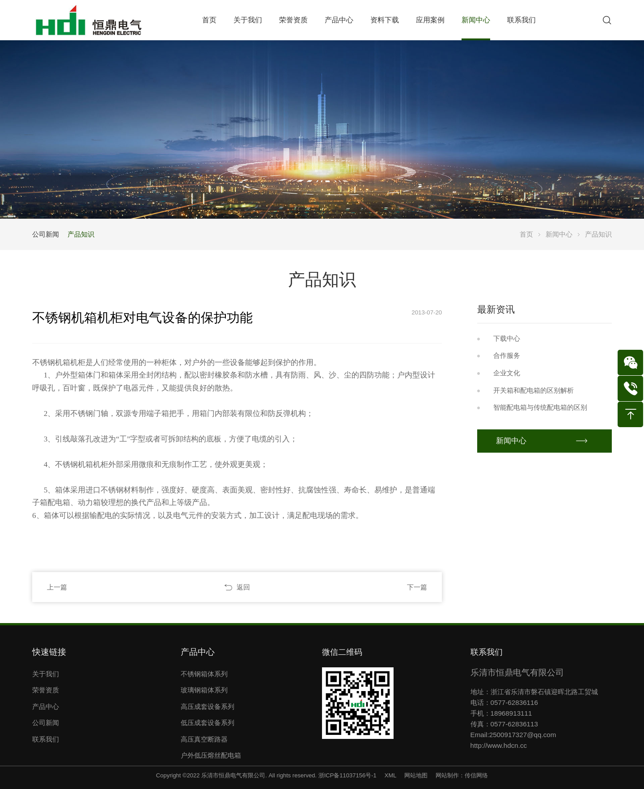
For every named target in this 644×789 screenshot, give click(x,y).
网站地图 (416, 775)
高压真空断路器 (204, 739)
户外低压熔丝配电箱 (211, 755)
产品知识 (81, 234)
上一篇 (57, 587)
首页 (526, 234)
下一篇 (417, 587)
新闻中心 (559, 234)
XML (390, 775)
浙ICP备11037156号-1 (347, 775)
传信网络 (476, 775)
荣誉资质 (45, 690)
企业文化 (506, 373)
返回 (243, 587)
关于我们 (45, 674)
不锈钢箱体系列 (204, 674)
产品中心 (45, 706)
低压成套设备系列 (207, 722)
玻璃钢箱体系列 (204, 690)
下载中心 (506, 338)
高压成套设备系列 (207, 706)
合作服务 (506, 355)
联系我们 (45, 739)
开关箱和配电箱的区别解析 (533, 390)
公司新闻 (45, 234)
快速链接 (49, 652)
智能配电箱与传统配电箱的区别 (540, 407)
